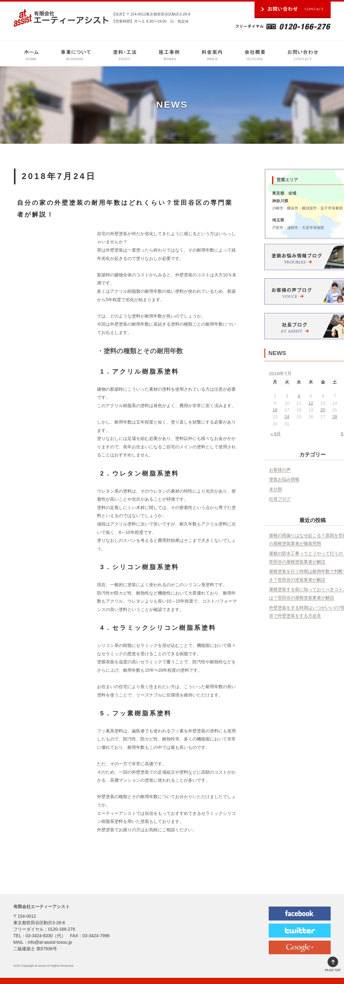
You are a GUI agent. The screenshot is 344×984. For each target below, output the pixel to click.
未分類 (275, 489)
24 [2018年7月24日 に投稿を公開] (286, 416)
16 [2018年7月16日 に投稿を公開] (274, 409)
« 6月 (276, 433)
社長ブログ (280, 498)
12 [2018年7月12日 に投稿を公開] (310, 403)
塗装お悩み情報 (284, 479)
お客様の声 (280, 469)
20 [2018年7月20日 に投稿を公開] (322, 409)
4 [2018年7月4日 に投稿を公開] (299, 395)
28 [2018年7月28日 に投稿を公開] (334, 416)
